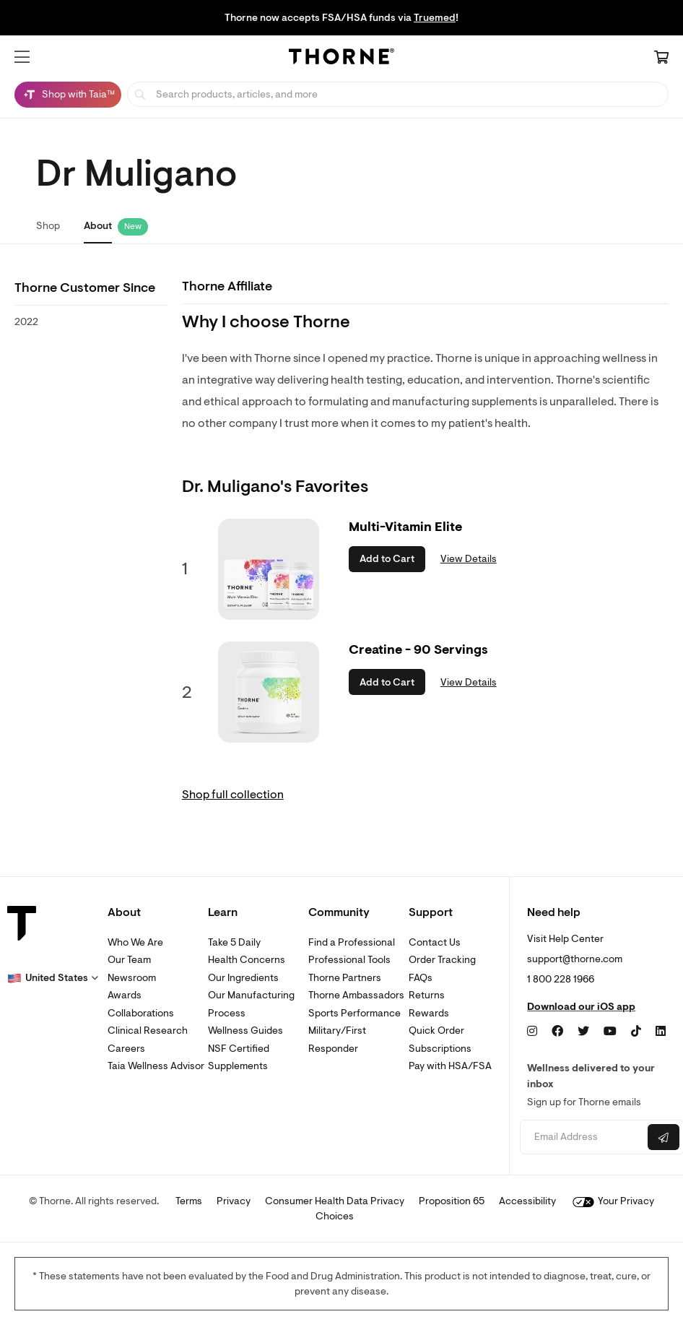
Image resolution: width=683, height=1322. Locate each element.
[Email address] (582, 1137)
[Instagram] (532, 1031)
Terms (188, 1201)
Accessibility (527, 1201)
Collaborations (141, 1013)
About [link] (98, 226)
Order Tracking (442, 960)
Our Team (129, 960)
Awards (125, 995)
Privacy (234, 1201)
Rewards (429, 1013)
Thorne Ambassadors (356, 995)
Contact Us (435, 942)
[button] (22, 57)
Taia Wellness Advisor (156, 1066)
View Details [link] (468, 559)
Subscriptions (440, 1048)
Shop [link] (48, 226)
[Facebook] (557, 1031)
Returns (427, 995)
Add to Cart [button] (387, 559)
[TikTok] (636, 1031)
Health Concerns (246, 960)
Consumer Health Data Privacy (334, 1201)
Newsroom (132, 978)
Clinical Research (148, 1030)
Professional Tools (349, 960)
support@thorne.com (574, 959)
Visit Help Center (565, 939)
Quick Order (436, 1030)
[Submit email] (663, 1137)
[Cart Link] (661, 58)
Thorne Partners (344, 978)
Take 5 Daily (234, 942)
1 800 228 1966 (560, 979)
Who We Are (135, 942)
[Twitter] (583, 1031)
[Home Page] (341, 58)
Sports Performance (354, 1013)
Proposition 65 (451, 1201)
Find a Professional (351, 942)
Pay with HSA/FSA (450, 1066)
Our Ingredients (243, 978)
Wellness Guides (245, 1030)
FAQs (420, 978)
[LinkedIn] (661, 1031)
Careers (126, 1048)
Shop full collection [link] (233, 794)
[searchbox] (398, 94)
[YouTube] (610, 1031)
